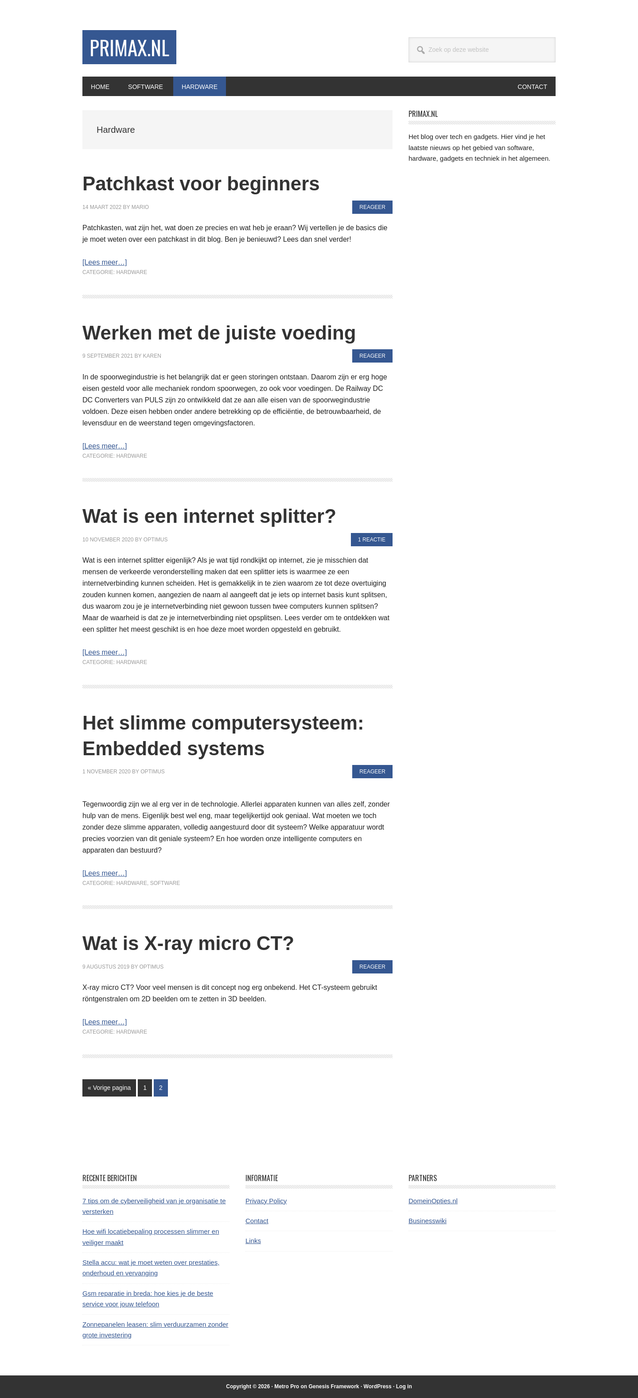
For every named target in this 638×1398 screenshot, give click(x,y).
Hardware (131, 272)
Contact (256, 1220)
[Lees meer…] (104, 262)
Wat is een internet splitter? (221, 515)
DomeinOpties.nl (433, 1200)
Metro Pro (286, 1386)
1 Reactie (371, 540)
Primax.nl (131, 47)
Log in (404, 1386)
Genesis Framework (333, 1386)
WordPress (378, 1386)
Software (165, 883)
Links (253, 1240)
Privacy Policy (266, 1200)
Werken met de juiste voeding (232, 332)
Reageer (372, 207)
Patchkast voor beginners (212, 183)
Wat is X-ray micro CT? (198, 942)
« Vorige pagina (109, 1089)
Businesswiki (427, 1220)
